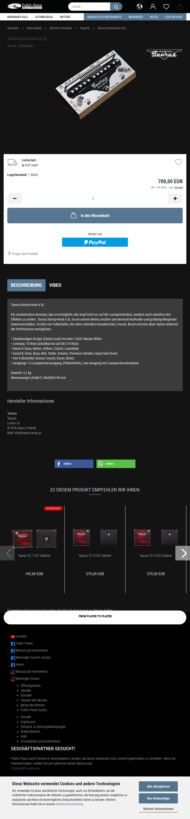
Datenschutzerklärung (69, 804)
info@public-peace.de (25, 768)
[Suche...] (116, 6)
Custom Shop (174, 17)
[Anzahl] (95, 198)
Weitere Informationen (158, 809)
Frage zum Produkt (25, 254)
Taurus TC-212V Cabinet (95, 556)
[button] (139, 6)
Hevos (20, 664)
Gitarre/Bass (44, 17)
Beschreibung (26, 285)
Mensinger (135, 17)
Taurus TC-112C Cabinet (34, 556)
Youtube (21, 636)
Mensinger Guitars (27, 678)
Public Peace (24, 643)
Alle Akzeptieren (158, 786)
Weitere (65, 17)
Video (55, 285)
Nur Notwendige (158, 798)
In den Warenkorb (89, 215)
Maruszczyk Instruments (104, 17)
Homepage (81, 610)
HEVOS (154, 17)
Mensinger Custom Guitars (33, 657)
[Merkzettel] (166, 6)
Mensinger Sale (17, 17)
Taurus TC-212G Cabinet (156, 556)
